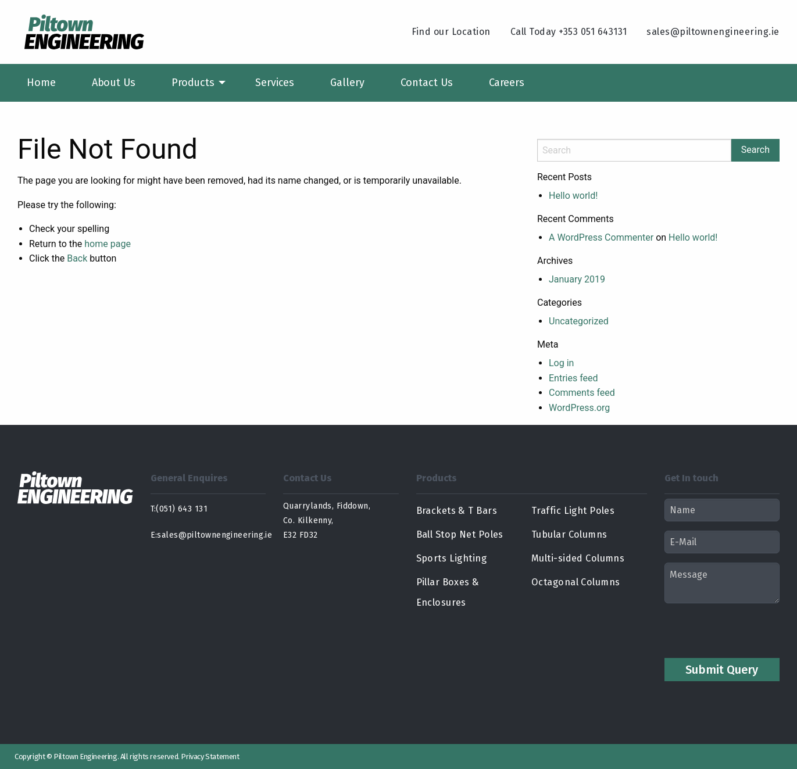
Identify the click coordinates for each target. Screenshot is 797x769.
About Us (113, 82)
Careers (506, 82)
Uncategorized (579, 321)
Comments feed (582, 392)
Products (193, 82)
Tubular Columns (565, 534)
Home (41, 82)
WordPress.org (579, 407)
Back (77, 258)
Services (274, 82)
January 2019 (577, 279)
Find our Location (451, 31)
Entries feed (573, 378)
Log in (561, 363)
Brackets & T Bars (451, 511)
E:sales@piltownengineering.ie (208, 535)
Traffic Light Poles (567, 511)
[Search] (634, 150)
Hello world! (573, 195)
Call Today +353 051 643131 (568, 31)
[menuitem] (41, 83)
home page (107, 243)
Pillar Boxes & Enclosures (468, 582)
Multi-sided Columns (572, 558)
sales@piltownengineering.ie (713, 31)
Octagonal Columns (569, 582)
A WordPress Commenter (601, 237)
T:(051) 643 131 (179, 509)
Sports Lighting (446, 558)
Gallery (347, 82)
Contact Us (427, 82)
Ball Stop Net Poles (455, 534)
